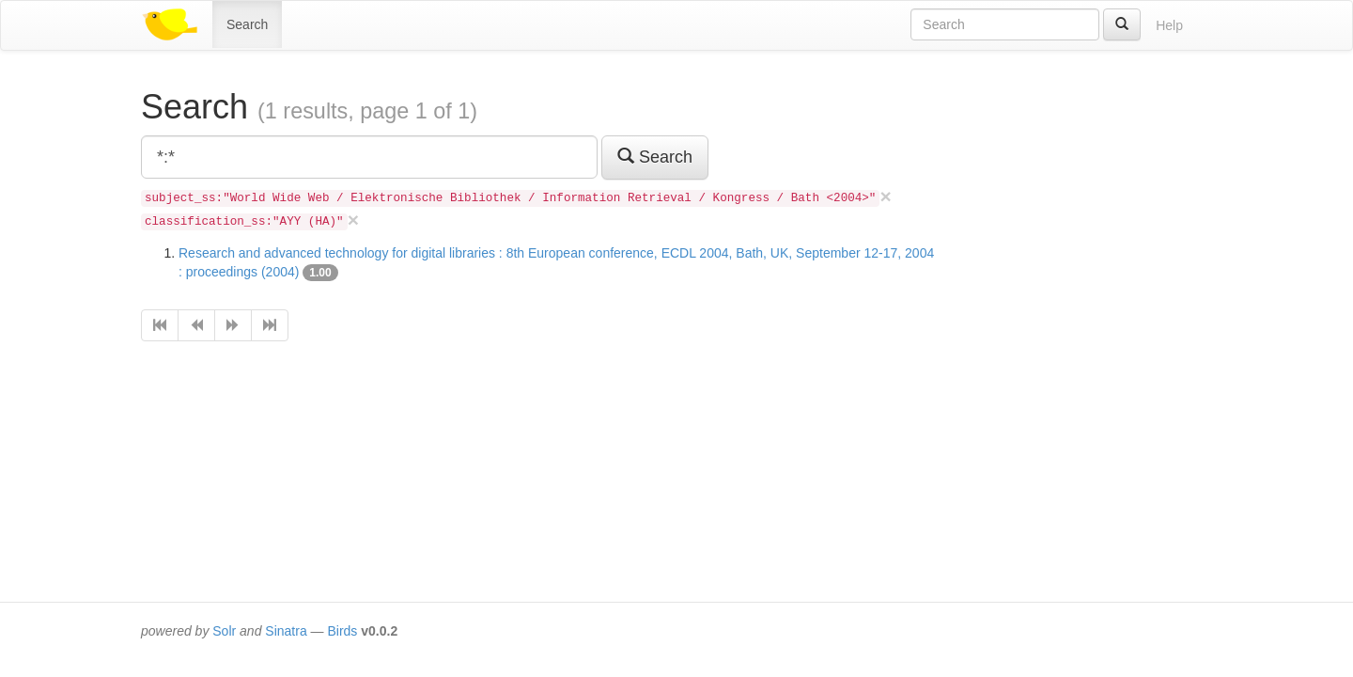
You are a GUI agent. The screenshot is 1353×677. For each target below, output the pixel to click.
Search (247, 24)
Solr (224, 630)
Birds (342, 630)
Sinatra (285, 630)
